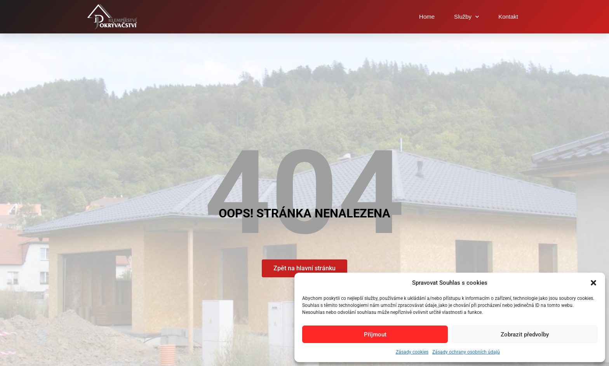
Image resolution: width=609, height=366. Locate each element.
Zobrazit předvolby (525, 334)
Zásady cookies (412, 352)
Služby (466, 17)
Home (427, 16)
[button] (593, 283)
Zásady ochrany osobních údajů (466, 352)
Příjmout (375, 334)
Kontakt (508, 16)
